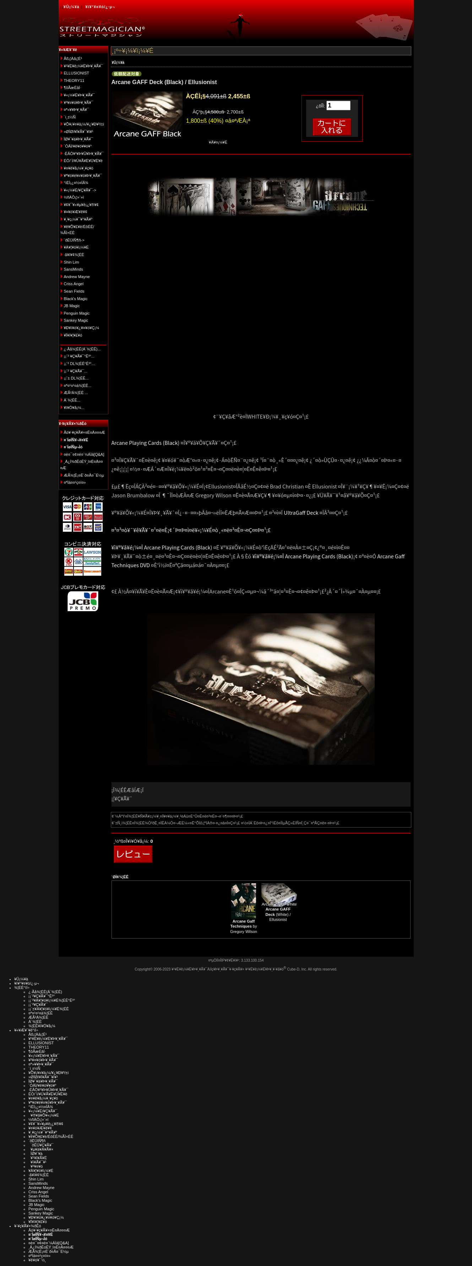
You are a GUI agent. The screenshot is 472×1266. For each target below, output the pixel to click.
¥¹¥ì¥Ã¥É (37, 1158)
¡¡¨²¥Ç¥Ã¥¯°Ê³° (41, 996)
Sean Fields (74, 291)
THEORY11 (74, 80)
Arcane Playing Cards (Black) (146, 442)
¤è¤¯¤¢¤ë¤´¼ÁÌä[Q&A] (84, 454)
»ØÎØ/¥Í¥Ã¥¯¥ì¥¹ (78, 131)
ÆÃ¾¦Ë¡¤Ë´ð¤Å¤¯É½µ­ (84, 475)
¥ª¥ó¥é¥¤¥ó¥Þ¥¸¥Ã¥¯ (83, 175)
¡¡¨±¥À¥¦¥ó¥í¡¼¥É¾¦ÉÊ (48, 1009)
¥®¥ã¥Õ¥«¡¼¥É (43, 1115)
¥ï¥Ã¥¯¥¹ (37, 1162)
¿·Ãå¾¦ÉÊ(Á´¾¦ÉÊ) (45, 992)
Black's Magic (76, 299)
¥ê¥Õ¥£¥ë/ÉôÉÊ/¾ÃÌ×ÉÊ (50, 1136)
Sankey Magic (76, 320)
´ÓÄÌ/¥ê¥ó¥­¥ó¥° (78, 146)
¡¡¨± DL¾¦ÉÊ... (76, 378)
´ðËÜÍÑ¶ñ (36, 1141)
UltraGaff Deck (301, 512)
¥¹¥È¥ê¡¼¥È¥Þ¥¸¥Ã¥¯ (83, 66)
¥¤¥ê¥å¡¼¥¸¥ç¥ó (78, 168)
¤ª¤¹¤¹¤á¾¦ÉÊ (40, 1013)
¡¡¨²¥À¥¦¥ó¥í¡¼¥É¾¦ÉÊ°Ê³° (51, 1000)
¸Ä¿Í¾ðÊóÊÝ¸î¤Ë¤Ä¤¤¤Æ (51, 1247)
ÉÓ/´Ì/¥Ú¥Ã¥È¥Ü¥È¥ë (83, 161)
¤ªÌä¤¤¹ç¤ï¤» (75, 482)
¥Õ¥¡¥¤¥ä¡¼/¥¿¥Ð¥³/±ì (84, 124)
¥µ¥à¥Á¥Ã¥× (40, 1149)
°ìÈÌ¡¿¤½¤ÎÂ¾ (76, 183)
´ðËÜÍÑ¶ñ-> (74, 240)
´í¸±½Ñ (70, 117)
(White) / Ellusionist (278, 914)
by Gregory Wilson (243, 926)
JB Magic (72, 306)
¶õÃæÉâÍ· (72, 87)
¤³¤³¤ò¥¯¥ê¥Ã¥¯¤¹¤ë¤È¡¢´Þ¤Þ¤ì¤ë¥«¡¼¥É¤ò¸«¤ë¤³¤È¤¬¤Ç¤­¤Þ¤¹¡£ (191, 530)
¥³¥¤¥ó (35, 1166)
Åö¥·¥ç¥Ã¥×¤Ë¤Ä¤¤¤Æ (84, 432)
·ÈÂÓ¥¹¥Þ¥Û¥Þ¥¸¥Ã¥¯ (84, 153)
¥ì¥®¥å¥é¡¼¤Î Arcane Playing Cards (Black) (162, 547)
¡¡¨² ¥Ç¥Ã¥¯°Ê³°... (79, 356)
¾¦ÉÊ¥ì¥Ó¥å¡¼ (41, 1026)
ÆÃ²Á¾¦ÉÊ (38, 1017)
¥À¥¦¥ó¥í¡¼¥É (76, 247)
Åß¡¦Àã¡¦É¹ (73, 58)
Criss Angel (74, 284)
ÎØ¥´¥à (35, 1153)
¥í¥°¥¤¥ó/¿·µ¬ (100, 7)
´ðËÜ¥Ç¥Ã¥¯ (41, 1145)
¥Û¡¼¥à (72, 7)
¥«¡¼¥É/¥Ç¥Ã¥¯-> (80, 190)
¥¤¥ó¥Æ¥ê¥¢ (75, 212)
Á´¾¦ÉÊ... (72, 400)
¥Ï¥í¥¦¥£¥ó (73, 335)
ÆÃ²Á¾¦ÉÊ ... (76, 393)
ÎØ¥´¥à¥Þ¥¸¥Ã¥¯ (78, 139)
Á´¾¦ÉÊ (35, 1021)
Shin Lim (71, 262)
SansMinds (73, 269)
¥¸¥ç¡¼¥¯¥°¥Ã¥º (78, 219)
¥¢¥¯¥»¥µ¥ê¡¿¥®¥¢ (81, 205)
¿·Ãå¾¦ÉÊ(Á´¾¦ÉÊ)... (82, 349)
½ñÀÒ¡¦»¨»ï (74, 197)
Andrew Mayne (77, 277)
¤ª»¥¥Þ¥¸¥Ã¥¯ (76, 109)
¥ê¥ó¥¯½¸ (37, 1260)
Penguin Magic (77, 313)
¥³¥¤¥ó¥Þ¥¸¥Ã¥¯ (78, 102)
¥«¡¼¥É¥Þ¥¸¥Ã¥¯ (79, 95)
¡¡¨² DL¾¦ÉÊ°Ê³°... (79, 363)
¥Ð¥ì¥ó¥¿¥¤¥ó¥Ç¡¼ (81, 328)
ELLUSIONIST (76, 73)
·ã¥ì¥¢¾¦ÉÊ (74, 255)
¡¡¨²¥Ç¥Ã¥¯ (38, 1004)
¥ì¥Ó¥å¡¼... (74, 407)
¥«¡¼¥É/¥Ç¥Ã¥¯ (42, 1111)
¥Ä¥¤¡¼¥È (218, 142)
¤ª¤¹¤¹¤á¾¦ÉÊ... (78, 385)
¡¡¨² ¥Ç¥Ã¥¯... (76, 371)
